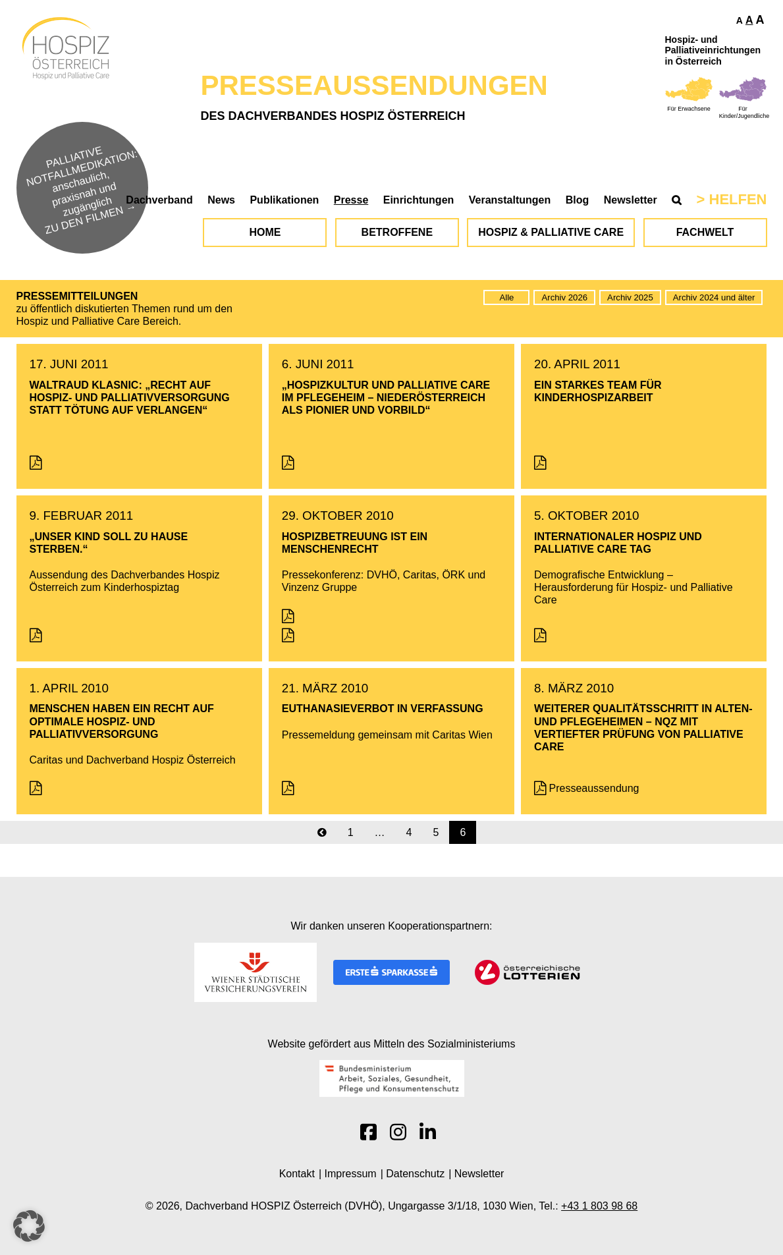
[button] (29, 1226)
